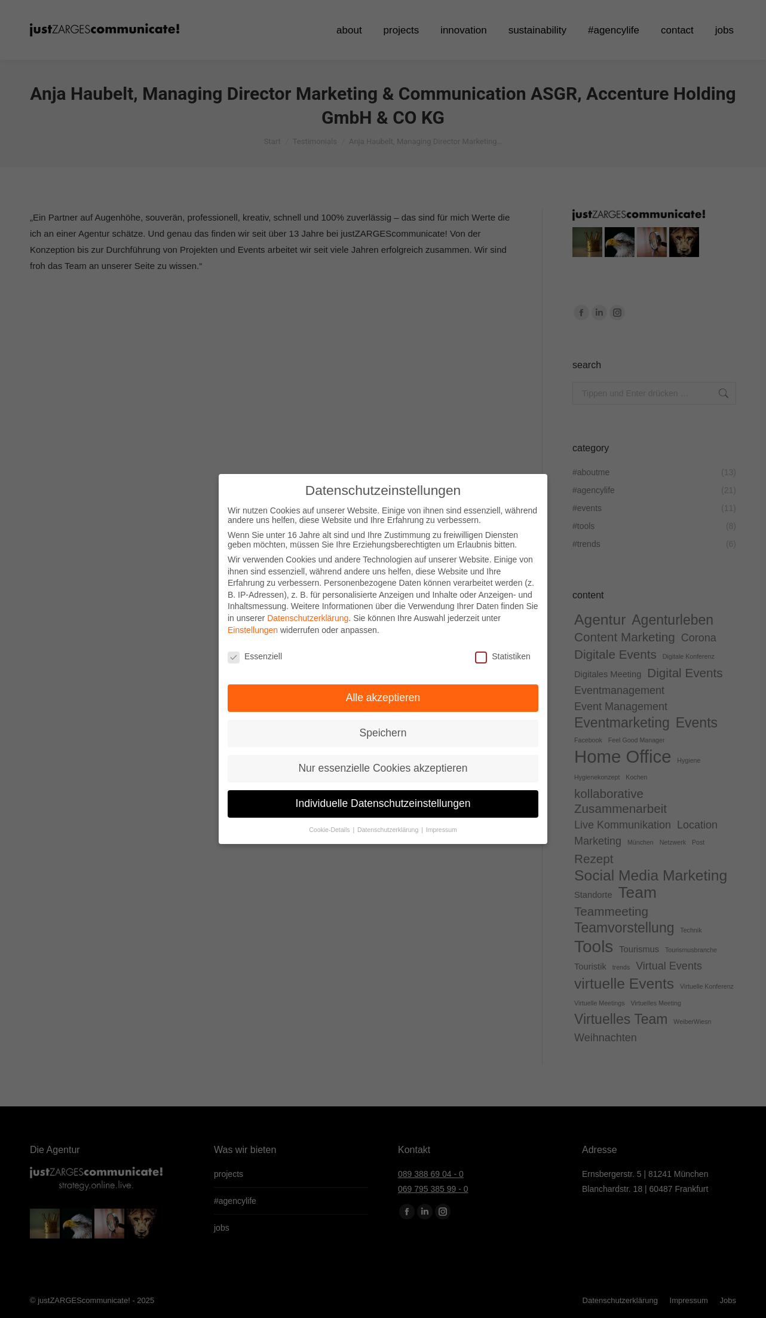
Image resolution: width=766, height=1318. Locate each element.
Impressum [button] (441, 825)
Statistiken (503, 653)
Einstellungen (253, 626)
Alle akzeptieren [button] (383, 694)
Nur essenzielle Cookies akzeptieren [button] (382, 764)
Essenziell (255, 653)
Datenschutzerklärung (307, 614)
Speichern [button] (383, 729)
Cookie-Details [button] (330, 825)
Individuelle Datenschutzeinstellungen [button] (383, 800)
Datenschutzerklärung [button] (388, 825)
